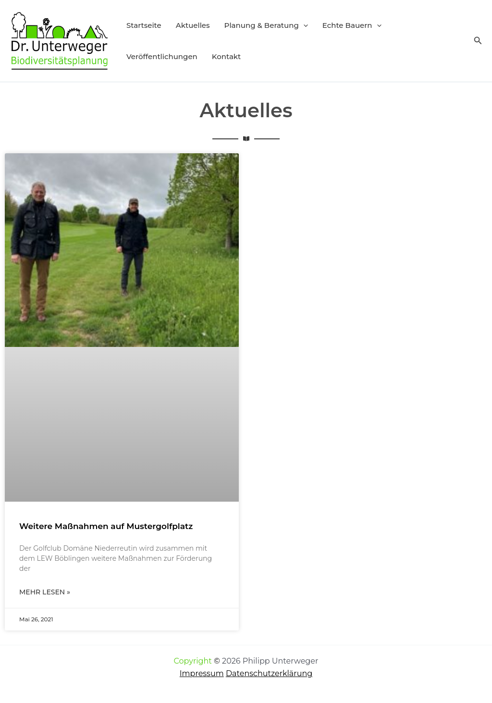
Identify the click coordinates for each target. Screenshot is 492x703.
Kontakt (226, 56)
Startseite (143, 25)
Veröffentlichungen (161, 56)
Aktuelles (193, 25)
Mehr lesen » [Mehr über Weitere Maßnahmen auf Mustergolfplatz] (44, 592)
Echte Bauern (351, 25)
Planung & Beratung (266, 25)
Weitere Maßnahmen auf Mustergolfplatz (106, 526)
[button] (303, 25)
